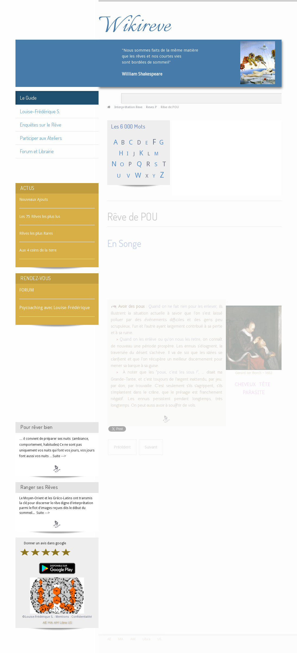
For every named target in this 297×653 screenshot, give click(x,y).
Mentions (63, 617)
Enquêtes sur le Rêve (40, 124)
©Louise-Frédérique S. (38, 617)
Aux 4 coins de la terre (37, 250)
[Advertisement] (57, 378)
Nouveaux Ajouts (33, 199)
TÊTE (264, 382)
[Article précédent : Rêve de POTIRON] (122, 446)
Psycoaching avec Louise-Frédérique (54, 307)
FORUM (26, 290)
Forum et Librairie (37, 151)
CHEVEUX (245, 382)
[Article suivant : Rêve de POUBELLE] (151, 446)
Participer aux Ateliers (41, 138)
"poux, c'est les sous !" (177, 371)
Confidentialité (81, 617)
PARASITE (254, 391)
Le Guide (28, 98)
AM (56, 622)
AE (45, 622)
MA (50, 622)
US (70, 622)
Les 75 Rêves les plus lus (39, 216)
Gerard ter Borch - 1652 (253, 371)
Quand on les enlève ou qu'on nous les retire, (160, 338)
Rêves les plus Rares (36, 233)
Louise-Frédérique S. (40, 111)
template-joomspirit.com (295, 613)
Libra (63, 622)
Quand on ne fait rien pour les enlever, (182, 305)
